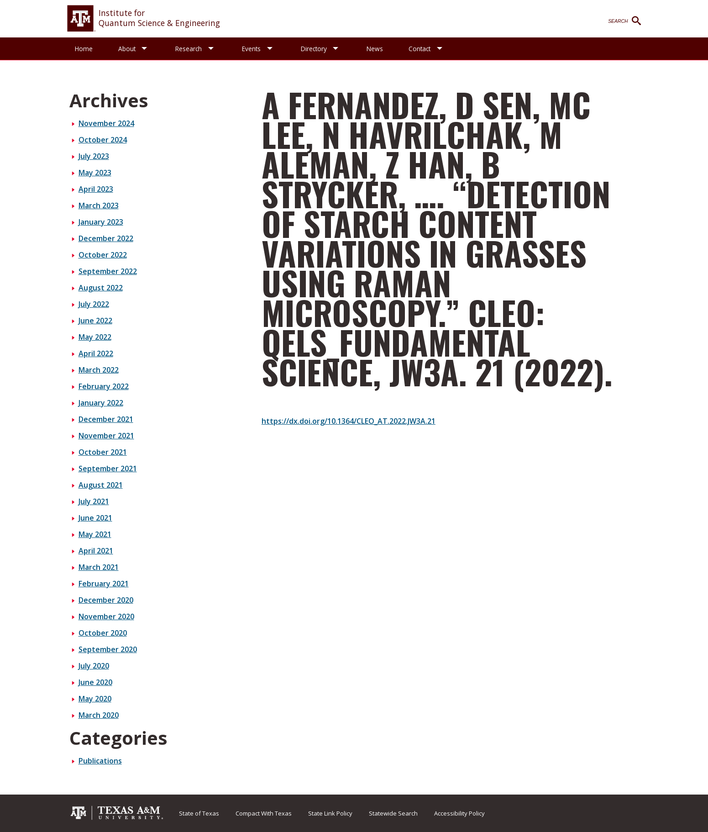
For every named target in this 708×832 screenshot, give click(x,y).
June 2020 (95, 682)
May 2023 (95, 173)
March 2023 (99, 205)
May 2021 (95, 534)
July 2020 (94, 666)
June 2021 (95, 518)
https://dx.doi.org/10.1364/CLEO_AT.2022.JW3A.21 (348, 421)
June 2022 (95, 321)
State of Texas (199, 813)
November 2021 (106, 436)
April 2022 (96, 353)
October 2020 (103, 633)
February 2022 (104, 386)
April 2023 (96, 189)
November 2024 (106, 123)
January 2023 (101, 222)
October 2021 (103, 452)
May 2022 (95, 337)
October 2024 (103, 140)
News (375, 48)
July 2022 (94, 304)
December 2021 (106, 419)
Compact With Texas (264, 813)
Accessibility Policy (459, 813)
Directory (314, 48)
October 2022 (103, 255)
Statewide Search (393, 813)
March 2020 (99, 715)
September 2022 (108, 271)
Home (84, 48)
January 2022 (101, 403)
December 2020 (106, 600)
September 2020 (108, 649)
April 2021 (96, 551)
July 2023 (94, 156)
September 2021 (108, 468)
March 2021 (99, 567)
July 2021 (94, 501)
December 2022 (106, 238)
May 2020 (95, 699)
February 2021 (104, 584)
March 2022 (99, 370)
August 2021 (101, 485)
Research (189, 48)
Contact (420, 48)
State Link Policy (330, 813)
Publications (100, 761)
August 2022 (101, 288)
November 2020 (106, 616)
